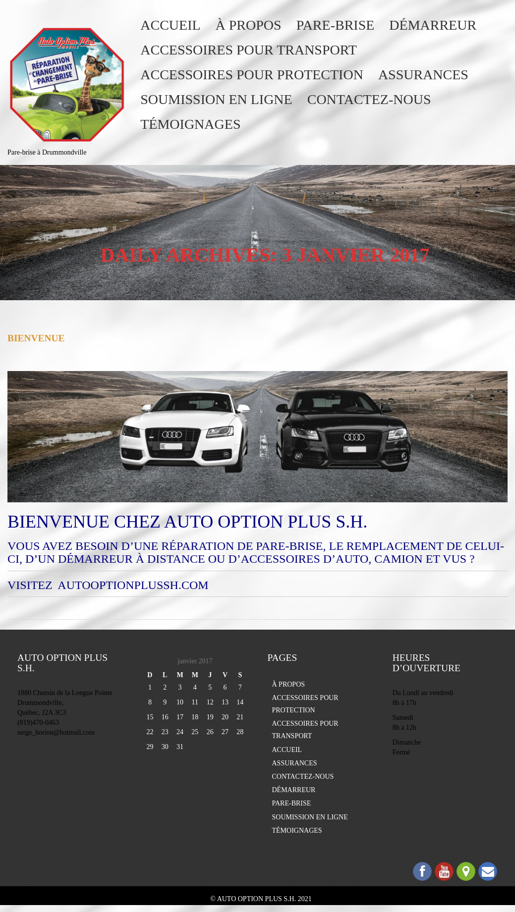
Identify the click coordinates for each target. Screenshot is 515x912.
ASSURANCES (423, 74)
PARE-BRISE (335, 25)
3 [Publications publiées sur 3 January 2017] (180, 687)
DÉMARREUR (432, 25)
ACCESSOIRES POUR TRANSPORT (248, 49)
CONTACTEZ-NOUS (369, 99)
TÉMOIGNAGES (190, 124)
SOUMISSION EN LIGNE (216, 99)
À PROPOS (249, 25)
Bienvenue (36, 338)
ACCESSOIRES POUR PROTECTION (251, 74)
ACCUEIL (170, 25)
